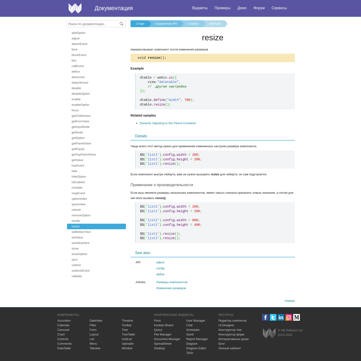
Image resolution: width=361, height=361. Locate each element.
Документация (114, 8)
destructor (78, 77)
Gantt (190, 335)
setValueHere (81, 243)
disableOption (81, 93)
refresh (76, 209)
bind (74, 49)
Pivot (157, 321)
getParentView (81, 143)
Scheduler (193, 330)
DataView (96, 321)
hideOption (79, 176)
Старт (140, 23)
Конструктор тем (230, 330)
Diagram (192, 344)
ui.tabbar (193, 23)
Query (158, 330)
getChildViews (81, 115)
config (160, 269)
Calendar (63, 326)
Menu (93, 344)
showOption (79, 254)
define (76, 71)
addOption (78, 33)
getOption (78, 138)
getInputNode (81, 127)
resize (76, 226)
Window (127, 349)
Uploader (128, 344)
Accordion (64, 321)
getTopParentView (84, 154)
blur (74, 60)
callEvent (78, 66)
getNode (77, 132)
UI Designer (226, 326)
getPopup (78, 149)
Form (93, 330)
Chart (61, 335)
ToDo (189, 353)
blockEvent (79, 55)
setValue (77, 237)
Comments (64, 344)
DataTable (64, 349)
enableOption (80, 104)
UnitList (127, 339)
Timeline (127, 321)
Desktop (159, 349)
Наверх (290, 301)
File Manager (163, 335)
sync (75, 259)
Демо (242, 8)
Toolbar (127, 326)
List (92, 339)
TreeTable (128, 335)
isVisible (77, 187)
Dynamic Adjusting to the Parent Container (168, 124)
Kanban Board (163, 326)
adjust (76, 38)
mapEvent (78, 193)
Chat (189, 326)
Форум (259, 8)
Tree (125, 330)
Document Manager (167, 339)
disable (76, 88)
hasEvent (78, 165)
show (75, 248)
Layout (94, 335)
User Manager (195, 321)
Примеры (223, 8)
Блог (221, 344)
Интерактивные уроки (233, 339)
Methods (215, 23)
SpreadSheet (163, 344)
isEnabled (78, 182)
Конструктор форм (231, 335)
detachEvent (80, 82)
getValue (77, 160)
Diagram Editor (196, 349)
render (76, 221)
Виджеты (200, 8)
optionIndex (79, 198)
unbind (76, 265)
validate (77, 276)
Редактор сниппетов (232, 321)
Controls (62, 339)
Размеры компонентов (171, 283)
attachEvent (79, 44)
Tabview (95, 349)
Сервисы (279, 8)
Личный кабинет (229, 349)
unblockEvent (81, 270)
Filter (93, 326)
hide (74, 171)
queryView (78, 204)
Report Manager (197, 339)
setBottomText (81, 232)
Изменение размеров (171, 289)
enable (76, 99)
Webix (269, 334)
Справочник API (166, 23)
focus (75, 110)
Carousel (63, 330)
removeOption (81, 215)
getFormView (80, 121)
